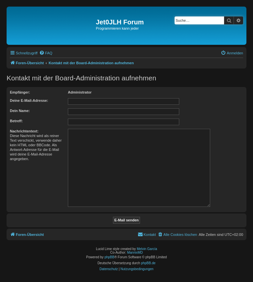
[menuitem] (45, 53)
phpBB (109, 257)
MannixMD (135, 252)
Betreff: (16, 121)
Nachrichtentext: (24, 131)
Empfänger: (20, 92)
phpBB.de (148, 263)
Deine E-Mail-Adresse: (29, 100)
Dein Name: (20, 111)
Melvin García (147, 249)
